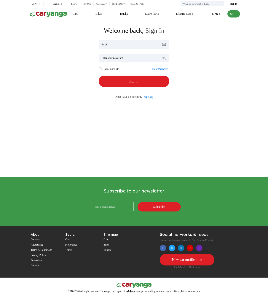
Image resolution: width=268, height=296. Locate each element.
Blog (74, 4)
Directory (118, 4)
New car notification (187, 260)
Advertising (37, 244)
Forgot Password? (160, 69)
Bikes (98, 13)
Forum (87, 4)
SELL (233, 13)
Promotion (36, 260)
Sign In (233, 3)
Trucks (123, 13)
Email (104, 44)
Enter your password (112, 58)
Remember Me (111, 69)
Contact (101, 4)
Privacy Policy (38, 255)
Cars (75, 13)
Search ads (137, 4)
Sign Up (149, 96)
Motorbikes (71, 244)
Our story (36, 239)
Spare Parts (151, 13)
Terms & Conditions (41, 250)
